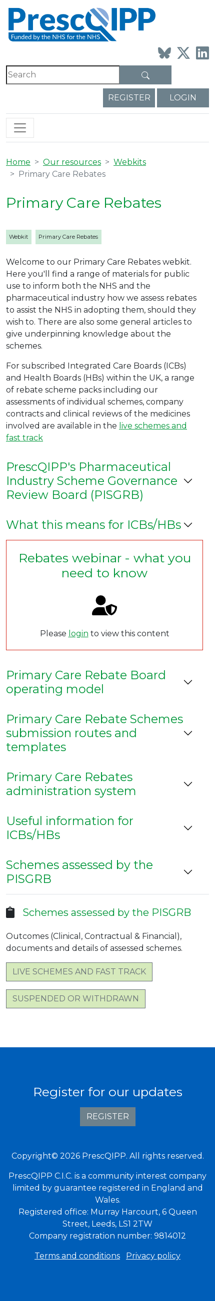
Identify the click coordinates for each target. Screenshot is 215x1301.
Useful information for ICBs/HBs (70, 828)
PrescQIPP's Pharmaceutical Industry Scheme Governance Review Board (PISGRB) (92, 480)
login (78, 633)
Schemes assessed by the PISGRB (79, 872)
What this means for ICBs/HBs (93, 524)
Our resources (72, 162)
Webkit (18, 236)
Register (129, 97)
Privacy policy (153, 1256)
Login (183, 97)
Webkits (130, 162)
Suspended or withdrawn (75, 998)
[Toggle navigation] (20, 128)
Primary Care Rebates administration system (71, 784)
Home (18, 162)
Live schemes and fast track (79, 971)
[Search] (63, 74)
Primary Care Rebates (68, 236)
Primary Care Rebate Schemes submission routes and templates (94, 733)
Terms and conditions (77, 1256)
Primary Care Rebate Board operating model (86, 682)
